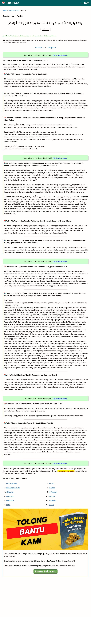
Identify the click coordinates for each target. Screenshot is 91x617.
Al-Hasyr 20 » (51, 48)
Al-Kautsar (10, 492)
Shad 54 (52, 496)
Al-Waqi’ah (10, 496)
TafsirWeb (12, 2)
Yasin (8, 505)
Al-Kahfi (51, 483)
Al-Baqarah (10, 500)
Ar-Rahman (53, 492)
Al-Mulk (51, 505)
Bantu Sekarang (45, 571)
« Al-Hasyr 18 (39, 48)
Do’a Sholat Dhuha (13, 488)
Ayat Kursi (52, 500)
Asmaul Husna (11, 483)
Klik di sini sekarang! (60, 55)
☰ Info (85, 3)
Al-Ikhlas (52, 488)
